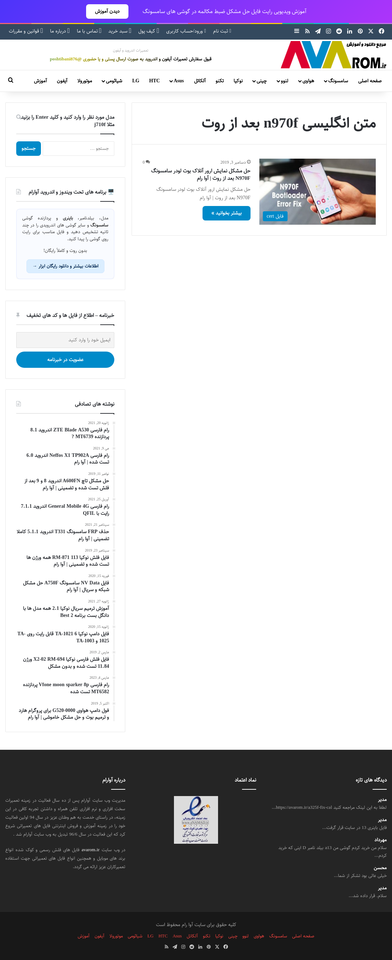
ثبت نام (222, 31)
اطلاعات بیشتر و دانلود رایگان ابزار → (65, 266)
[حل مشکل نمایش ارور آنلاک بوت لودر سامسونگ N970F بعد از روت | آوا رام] (317, 191)
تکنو (220, 81)
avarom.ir (90, 849)
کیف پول (148, 31)
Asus (179, 81)
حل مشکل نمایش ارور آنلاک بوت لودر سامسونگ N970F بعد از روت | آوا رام (201, 174)
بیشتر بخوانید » (226, 213)
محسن (380, 868)
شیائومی (114, 81)
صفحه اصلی (370, 81)
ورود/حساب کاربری (186, 31)
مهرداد (380, 840)
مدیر (382, 799)
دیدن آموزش (107, 11)
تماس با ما (89, 31)
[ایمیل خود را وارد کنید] (65, 340)
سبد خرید (119, 31)
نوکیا (238, 81)
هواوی (308, 81)
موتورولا (84, 81)
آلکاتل (200, 81)
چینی (262, 81)
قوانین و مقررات (26, 31)
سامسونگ (338, 81)
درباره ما (60, 31)
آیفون (62, 81)
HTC (154, 81)
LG (135, 81)
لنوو (284, 81)
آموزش (40, 81)
